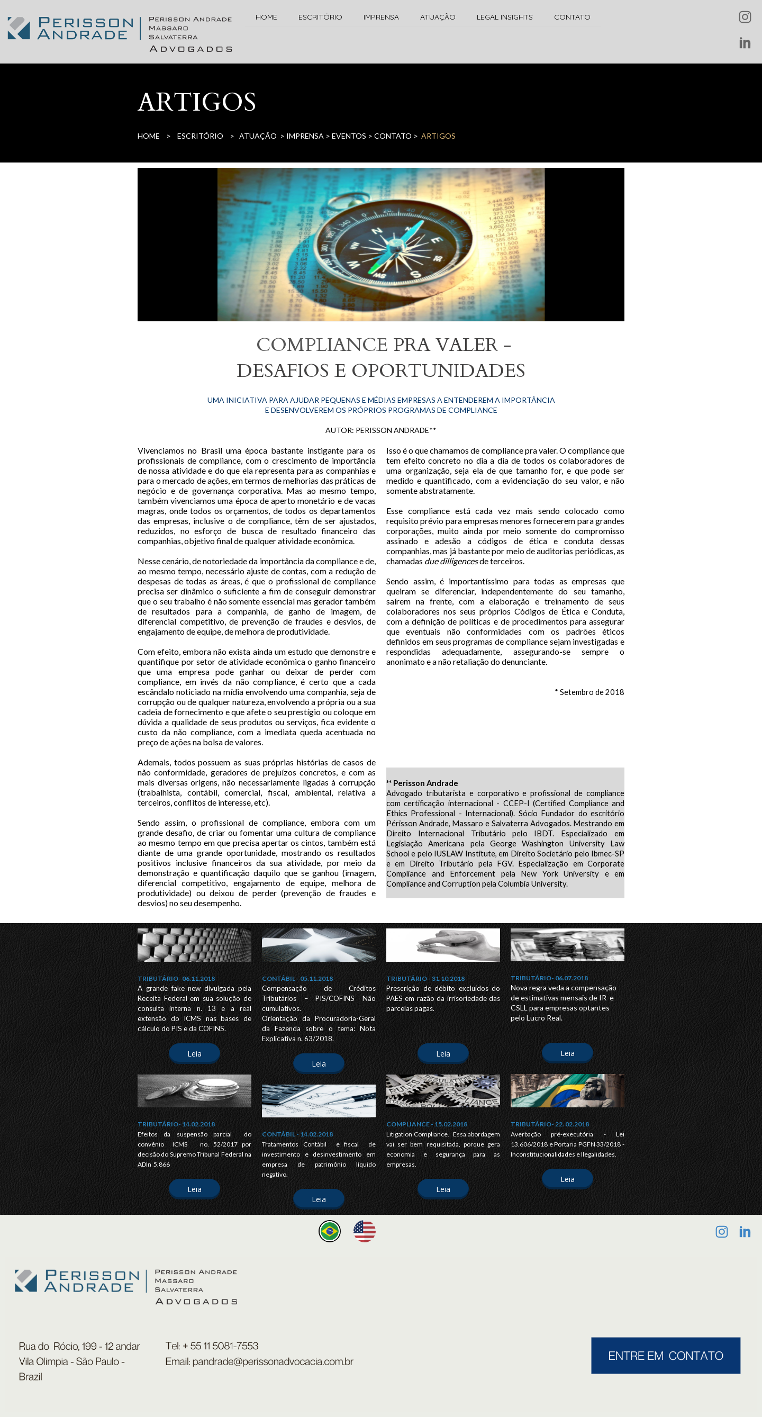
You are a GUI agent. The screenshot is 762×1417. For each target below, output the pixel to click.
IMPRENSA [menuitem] (381, 17)
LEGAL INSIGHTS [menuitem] (505, 17)
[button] (194, 1053)
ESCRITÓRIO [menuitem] (320, 17)
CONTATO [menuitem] (572, 17)
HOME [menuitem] (266, 17)
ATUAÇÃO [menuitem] (438, 17)
